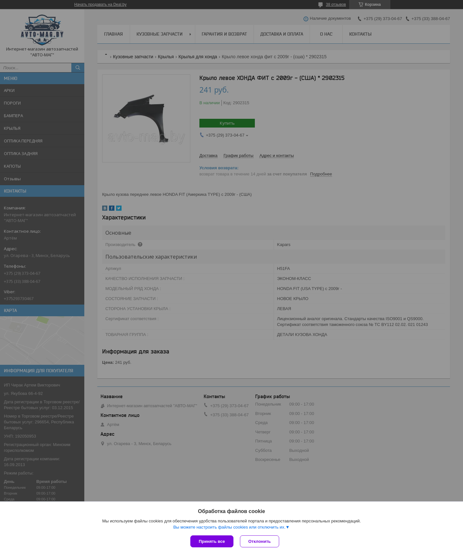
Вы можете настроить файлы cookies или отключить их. (229, 527)
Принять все (212, 541)
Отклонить (259, 541)
